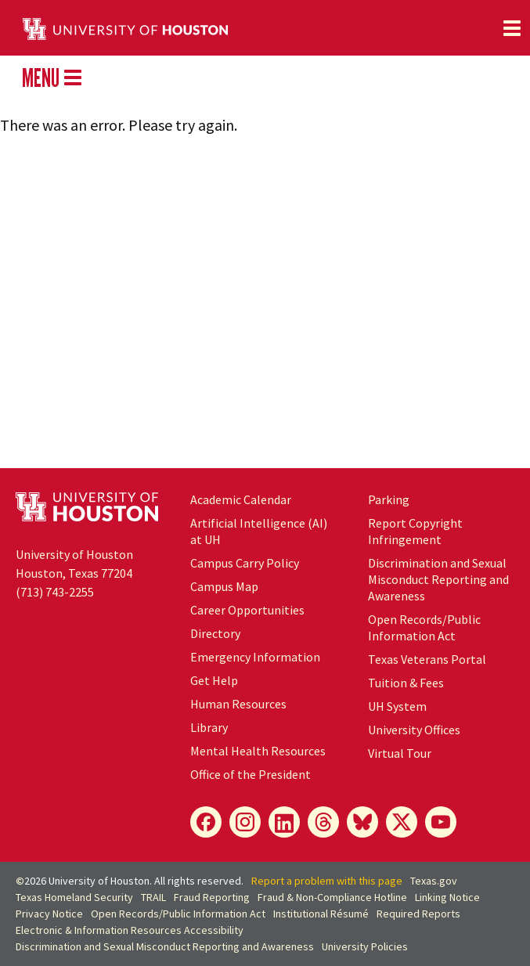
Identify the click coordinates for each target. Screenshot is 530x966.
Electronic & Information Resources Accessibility (129, 930)
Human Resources (238, 704)
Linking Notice (447, 897)
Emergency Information (255, 657)
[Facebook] (206, 822)
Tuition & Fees (406, 682)
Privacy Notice (49, 914)
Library (209, 727)
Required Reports (418, 914)
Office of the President (250, 774)
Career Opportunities (247, 610)
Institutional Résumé (321, 914)
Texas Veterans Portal (427, 659)
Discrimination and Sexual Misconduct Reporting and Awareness (438, 579)
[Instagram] (245, 822)
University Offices (414, 729)
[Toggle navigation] (512, 28)
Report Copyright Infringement (415, 531)
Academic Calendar (240, 499)
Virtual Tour (399, 753)
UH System (397, 706)
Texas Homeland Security (74, 897)
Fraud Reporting (212, 897)
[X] (401, 822)
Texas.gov (433, 881)
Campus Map (224, 586)
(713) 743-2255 (55, 592)
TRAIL (153, 897)
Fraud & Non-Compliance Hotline (332, 897)
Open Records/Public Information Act (424, 627)
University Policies (365, 946)
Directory (215, 633)
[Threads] (323, 822)
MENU (51, 77)
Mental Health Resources (258, 751)
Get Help (214, 680)
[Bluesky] (362, 822)
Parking (388, 499)
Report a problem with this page (326, 881)
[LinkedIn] (284, 822)
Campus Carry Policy (244, 563)
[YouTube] (440, 822)
